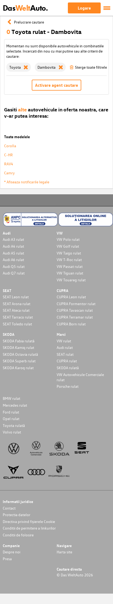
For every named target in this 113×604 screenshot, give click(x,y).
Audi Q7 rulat (14, 273)
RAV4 (8, 163)
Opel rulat (11, 418)
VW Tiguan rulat (70, 273)
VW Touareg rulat (71, 279)
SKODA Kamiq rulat (18, 347)
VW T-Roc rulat (69, 259)
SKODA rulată (68, 367)
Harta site (64, 551)
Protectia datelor (16, 514)
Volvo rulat (12, 432)
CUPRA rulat (67, 360)
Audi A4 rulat (13, 246)
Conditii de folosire (18, 534)
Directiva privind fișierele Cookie (29, 521)
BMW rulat (11, 398)
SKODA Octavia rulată (20, 354)
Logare (84, 8)
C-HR (8, 154)
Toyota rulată (14, 425)
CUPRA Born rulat (71, 323)
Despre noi (11, 551)
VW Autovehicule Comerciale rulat (80, 377)
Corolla (10, 145)
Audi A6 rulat (13, 259)
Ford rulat (11, 412)
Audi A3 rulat (13, 239)
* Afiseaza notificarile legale (26, 181)
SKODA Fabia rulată (18, 340)
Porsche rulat (68, 386)
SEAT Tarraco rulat (18, 317)
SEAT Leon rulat (16, 296)
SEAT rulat (65, 354)
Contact (9, 508)
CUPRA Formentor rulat (76, 303)
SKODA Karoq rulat (18, 367)
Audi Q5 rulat (14, 266)
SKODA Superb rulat (19, 360)
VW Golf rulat (68, 246)
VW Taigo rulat (69, 253)
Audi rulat (65, 347)
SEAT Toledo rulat (17, 323)
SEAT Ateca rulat (16, 310)
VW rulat (64, 340)
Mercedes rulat (15, 405)
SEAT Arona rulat (16, 303)
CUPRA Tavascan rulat (75, 310)
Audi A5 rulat (13, 253)
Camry (9, 172)
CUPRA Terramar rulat (75, 317)
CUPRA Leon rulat (71, 296)
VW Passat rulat (70, 266)
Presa (7, 558)
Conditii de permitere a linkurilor (29, 528)
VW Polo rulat (68, 239)
